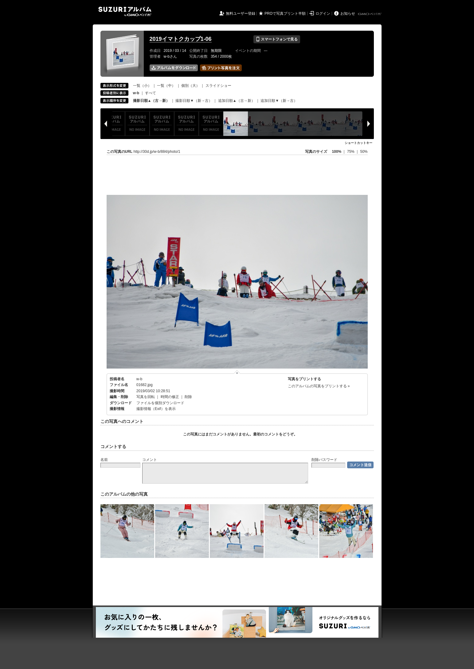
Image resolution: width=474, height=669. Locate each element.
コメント (149, 460)
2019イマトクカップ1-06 (181, 39)
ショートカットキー (358, 143)
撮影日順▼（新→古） (193, 101)
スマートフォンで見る (276, 39)
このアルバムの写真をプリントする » (319, 386)
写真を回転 (145, 397)
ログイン (322, 13)
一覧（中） (166, 85)
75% (351, 151)
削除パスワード (324, 460)
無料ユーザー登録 (240, 13)
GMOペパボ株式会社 (370, 14)
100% (336, 151)
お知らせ (347, 13)
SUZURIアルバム (125, 11)
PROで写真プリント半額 (285, 13)
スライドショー (218, 85)
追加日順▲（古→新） (236, 101)
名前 (104, 460)
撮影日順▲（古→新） (151, 101)
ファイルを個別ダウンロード (160, 403)
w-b (139, 379)
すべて (150, 93)
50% (363, 151)
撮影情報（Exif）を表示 (156, 409)
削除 (188, 397)
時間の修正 (170, 397)
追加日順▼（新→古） (279, 101)
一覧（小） (142, 85)
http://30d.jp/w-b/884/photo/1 (157, 151)
